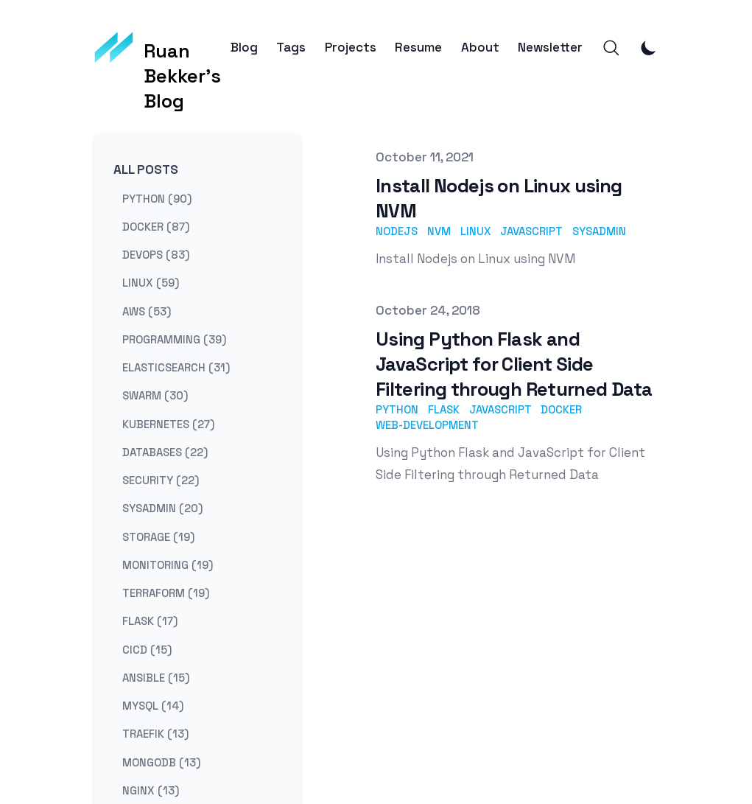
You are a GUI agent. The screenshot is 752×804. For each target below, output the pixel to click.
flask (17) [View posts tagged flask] (150, 621)
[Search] (611, 47)
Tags (291, 47)
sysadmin (599, 231)
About (480, 47)
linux (475, 231)
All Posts (145, 169)
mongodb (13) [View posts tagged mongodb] (161, 762)
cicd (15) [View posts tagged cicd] (147, 649)
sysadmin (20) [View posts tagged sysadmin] (162, 508)
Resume (418, 47)
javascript (531, 231)
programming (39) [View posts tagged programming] (174, 339)
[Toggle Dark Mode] (648, 47)
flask (444, 409)
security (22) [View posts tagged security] (160, 480)
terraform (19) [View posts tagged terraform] (165, 593)
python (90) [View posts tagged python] (156, 198)
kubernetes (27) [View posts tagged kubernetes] (168, 423)
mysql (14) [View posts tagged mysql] (152, 706)
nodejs (397, 231)
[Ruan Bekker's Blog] (162, 48)
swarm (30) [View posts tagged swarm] (155, 395)
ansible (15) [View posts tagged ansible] (155, 677)
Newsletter (550, 47)
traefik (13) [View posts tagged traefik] (155, 734)
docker (561, 409)
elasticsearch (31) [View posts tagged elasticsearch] (176, 367)
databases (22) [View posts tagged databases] (165, 451)
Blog (244, 47)
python (397, 409)
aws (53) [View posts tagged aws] (146, 311)
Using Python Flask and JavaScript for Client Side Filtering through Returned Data (514, 364)
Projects (350, 47)
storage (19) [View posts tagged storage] (158, 536)
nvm (439, 231)
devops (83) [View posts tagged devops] (155, 255)
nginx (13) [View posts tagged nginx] (150, 790)
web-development (427, 425)
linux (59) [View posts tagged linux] (150, 283)
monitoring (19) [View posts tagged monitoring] (167, 564)
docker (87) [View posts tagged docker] (155, 226)
